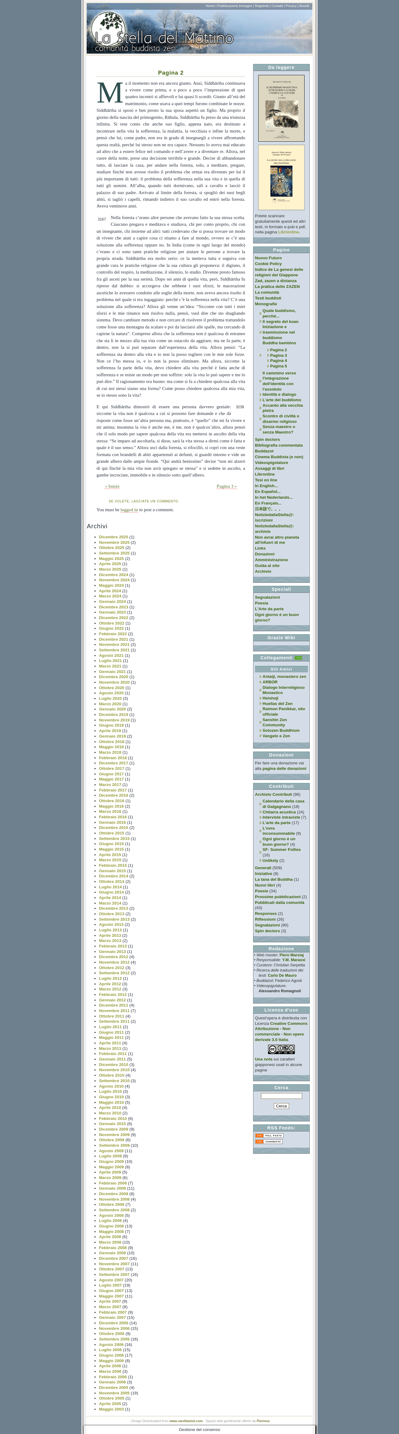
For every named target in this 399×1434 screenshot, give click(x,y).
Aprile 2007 (110, 1301)
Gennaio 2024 (112, 601)
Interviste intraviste (281, 817)
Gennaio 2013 (112, 951)
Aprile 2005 (110, 1403)
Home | (211, 6)
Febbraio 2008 (113, 1247)
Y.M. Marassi (293, 960)
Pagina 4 (278, 360)
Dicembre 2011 (113, 1005)
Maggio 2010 (111, 1102)
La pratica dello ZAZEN (277, 286)
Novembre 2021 (114, 644)
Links (260, 548)
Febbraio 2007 (113, 1312)
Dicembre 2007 (113, 1258)
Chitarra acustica (279, 812)
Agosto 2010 (111, 1086)
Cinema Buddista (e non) (279, 457)
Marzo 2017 (110, 784)
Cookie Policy (268, 263)
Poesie (261, 891)
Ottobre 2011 (111, 1016)
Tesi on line (266, 480)
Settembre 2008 (114, 1210)
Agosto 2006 (111, 1344)
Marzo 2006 (110, 1371)
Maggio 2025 (111, 558)
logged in (129, 509)
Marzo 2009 (110, 1177)
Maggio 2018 (111, 747)
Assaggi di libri (269, 468)
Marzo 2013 (110, 940)
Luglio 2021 (110, 660)
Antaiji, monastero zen (284, 676)
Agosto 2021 (111, 655)
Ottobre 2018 (111, 741)
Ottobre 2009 (111, 1140)
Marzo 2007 (110, 1307)
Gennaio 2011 (112, 1059)
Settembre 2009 (114, 1145)
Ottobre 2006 (111, 1333)
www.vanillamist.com (186, 1421)
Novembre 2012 (114, 962)
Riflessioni (265, 919)
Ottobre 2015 (111, 833)
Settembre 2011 (114, 1021)
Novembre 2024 (114, 580)
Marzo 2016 (110, 811)
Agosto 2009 (111, 1151)
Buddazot (264, 451)
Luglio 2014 (110, 887)
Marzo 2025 (110, 569)
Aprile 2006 (110, 1366)
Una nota (264, 1059)
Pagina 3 (278, 355)
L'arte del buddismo (282, 400)
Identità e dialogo (279, 394)
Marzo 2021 (110, 666)
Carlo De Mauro (282, 975)
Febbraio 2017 (113, 790)
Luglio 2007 (110, 1285)
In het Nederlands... (274, 497)
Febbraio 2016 (113, 817)
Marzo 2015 (110, 860)
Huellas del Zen (278, 703)
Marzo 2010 (110, 1113)
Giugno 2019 (111, 725)
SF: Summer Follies (282, 849)
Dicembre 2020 (113, 677)
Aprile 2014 (110, 897)
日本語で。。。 (269, 509)
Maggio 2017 (111, 779)
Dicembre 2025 (113, 537)
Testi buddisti (268, 298)
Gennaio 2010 (112, 1123)
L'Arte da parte (269, 609)
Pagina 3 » (227, 486)
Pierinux (263, 1421)
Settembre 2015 (114, 838)
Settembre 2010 (114, 1080)
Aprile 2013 (110, 935)
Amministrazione (271, 560)
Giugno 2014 (111, 892)
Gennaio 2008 (112, 1253)
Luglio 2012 (110, 978)
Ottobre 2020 (111, 687)
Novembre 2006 (114, 1328)
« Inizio (112, 486)
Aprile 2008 (110, 1236)
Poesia (261, 603)
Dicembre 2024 (113, 574)
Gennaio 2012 (112, 1000)
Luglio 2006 (110, 1349)
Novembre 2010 (114, 1070)
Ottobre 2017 (111, 768)
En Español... (268, 491)
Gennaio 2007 (112, 1317)
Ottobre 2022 (111, 623)
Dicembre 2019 (113, 714)
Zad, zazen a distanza (276, 280)
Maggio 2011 (111, 1037)
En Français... (268, 503)
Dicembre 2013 (113, 908)
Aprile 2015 (110, 854)
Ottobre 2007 (111, 1269)
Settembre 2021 (114, 650)
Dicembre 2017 (113, 763)
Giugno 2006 (111, 1355)
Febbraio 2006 (113, 1377)
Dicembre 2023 (113, 607)
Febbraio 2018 (113, 758)
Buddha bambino (279, 343)
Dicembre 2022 (113, 617)
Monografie (266, 304)
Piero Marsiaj (292, 955)
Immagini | (246, 6)
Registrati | (263, 6)
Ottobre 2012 (111, 967)
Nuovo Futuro (268, 258)
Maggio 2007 (111, 1296)
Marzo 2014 (110, 903)
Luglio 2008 (110, 1220)
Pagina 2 (171, 72)
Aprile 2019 (110, 730)
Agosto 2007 (111, 1280)
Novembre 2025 (114, 542)
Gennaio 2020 (112, 709)
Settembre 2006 (114, 1339)
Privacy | (292, 6)
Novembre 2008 (114, 1199)
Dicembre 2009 (113, 1129)
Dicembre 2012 (113, 956)
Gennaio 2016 (112, 822)
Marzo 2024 (110, 596)
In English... (266, 485)
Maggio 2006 (111, 1360)
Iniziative (263, 873)
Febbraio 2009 (113, 1183)
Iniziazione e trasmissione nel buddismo (279, 332)
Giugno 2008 (111, 1226)
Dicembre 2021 (113, 639)
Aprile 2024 (110, 591)
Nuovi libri (265, 885)
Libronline (265, 474)
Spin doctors (267, 439)
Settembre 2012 (114, 973)
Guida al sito (267, 565)
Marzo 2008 (110, 1242)
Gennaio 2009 (112, 1188)
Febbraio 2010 (113, 1118)
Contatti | (277, 6)
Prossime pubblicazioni (278, 896)
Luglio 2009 (110, 1156)
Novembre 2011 (114, 1010)
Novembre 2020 (114, 682)
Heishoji (270, 698)
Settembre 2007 (114, 1274)
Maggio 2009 (111, 1167)
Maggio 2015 (111, 849)
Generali (263, 868)
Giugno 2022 (111, 628)
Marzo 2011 (110, 1048)
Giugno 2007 (111, 1290)
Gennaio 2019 (112, 736)
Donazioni (264, 554)
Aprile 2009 (110, 1172)
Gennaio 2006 (112, 1382)
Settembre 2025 (114, 553)
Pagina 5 (278, 366)
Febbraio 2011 (113, 1053)
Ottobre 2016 (111, 800)
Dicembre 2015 (113, 827)
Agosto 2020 (111, 693)
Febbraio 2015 (113, 865)
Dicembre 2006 (113, 1323)
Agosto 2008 (111, 1215)
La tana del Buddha (274, 879)
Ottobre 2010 (111, 1075)
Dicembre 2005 (113, 1387)
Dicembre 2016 (113, 795)
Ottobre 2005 (111, 1398)
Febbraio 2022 (113, 634)
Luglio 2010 (110, 1091)
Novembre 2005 (114, 1393)
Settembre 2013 (114, 919)
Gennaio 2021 (112, 671)
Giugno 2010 (111, 1097)
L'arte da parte (277, 822)
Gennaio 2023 (112, 612)
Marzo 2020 (110, 704)
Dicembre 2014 (113, 876)
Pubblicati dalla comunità (279, 902)
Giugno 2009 (111, 1161)
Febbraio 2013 (113, 946)
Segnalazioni (267, 597)
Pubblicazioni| (227, 6)
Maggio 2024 (111, 585)
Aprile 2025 (110, 563)
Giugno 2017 (111, 774)
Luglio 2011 (110, 1027)
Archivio (263, 571)
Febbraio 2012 (113, 994)
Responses (266, 913)
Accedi (304, 6)
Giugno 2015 (111, 843)
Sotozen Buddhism (281, 730)
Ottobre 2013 (111, 914)
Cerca (281, 1087)
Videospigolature (271, 462)
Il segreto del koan (280, 321)
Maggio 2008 (111, 1231)
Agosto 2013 (111, 924)
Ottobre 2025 (111, 547)
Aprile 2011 (110, 1043)
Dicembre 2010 (113, 1064)
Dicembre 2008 (113, 1193)
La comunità (267, 292)
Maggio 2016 (111, 806)
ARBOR (270, 682)
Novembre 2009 (114, 1134)
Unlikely (270, 860)
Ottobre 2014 (111, 881)
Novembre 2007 (114, 1264)
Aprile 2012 (110, 984)
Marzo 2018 (110, 752)
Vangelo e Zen (276, 736)
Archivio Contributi (273, 794)
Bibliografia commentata (279, 445)
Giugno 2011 (111, 1032)
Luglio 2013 (110, 930)
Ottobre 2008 (111, 1204)
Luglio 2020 (110, 698)
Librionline (288, 232)
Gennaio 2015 (112, 871)
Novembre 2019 (114, 720)
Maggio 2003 (111, 1409)
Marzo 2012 (110, 989)
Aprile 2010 (110, 1107)
